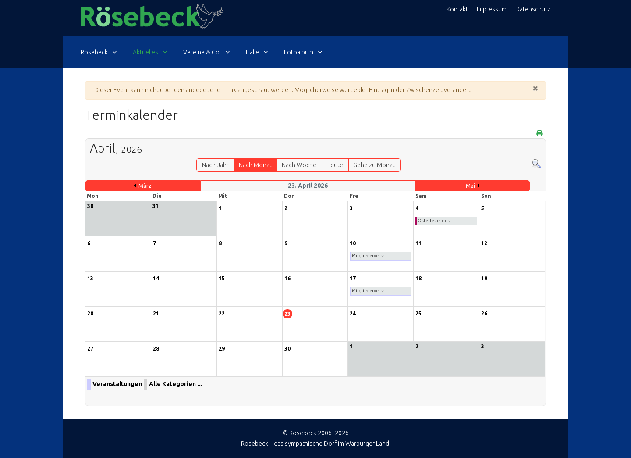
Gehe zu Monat (374, 164)
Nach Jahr (215, 164)
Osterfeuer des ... (435, 220)
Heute (334, 164)
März (145, 186)
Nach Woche (299, 164)
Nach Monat (255, 164)
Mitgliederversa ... (370, 255)
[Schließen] (535, 88)
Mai (470, 186)
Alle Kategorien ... (175, 383)
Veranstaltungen (117, 383)
